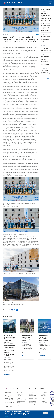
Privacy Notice (44, 402)
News (37, 34)
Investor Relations (44, 392)
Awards (18, 405)
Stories (42, 398)
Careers (42, 397)
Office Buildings (32, 397)
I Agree (46, 412)
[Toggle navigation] (50, 2)
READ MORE (7, 374)
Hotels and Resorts (32, 395)
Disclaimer (43, 401)
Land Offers (43, 395)
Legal (42, 404)
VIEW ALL (49, 78)
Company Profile (20, 392)
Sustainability (43, 394)
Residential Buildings (33, 398)
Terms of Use (43, 399)
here (6, 416)
